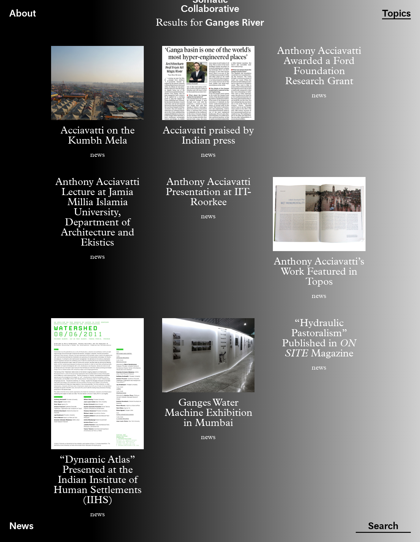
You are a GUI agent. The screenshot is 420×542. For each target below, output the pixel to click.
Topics (396, 14)
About (22, 14)
